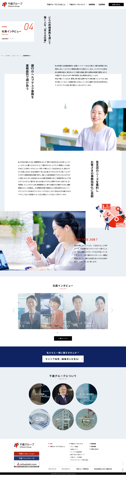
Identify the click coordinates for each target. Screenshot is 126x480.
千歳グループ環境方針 (82, 469)
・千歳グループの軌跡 (75, 457)
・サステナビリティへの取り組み (78, 460)
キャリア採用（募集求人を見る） (63, 358)
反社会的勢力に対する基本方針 (103, 469)
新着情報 (92, 4)
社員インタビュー (16, 55)
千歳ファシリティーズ (26, 458)
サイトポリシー (66, 469)
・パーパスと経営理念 (75, 452)
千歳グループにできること (56, 4)
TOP (2, 55)
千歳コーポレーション (26, 454)
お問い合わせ (116, 5)
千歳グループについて (77, 4)
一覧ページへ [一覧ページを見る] (63, 338)
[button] (57, 332)
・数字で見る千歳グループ (76, 454)
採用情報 (102, 4)
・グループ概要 (73, 446)
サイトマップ (52, 469)
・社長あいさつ (73, 449)
